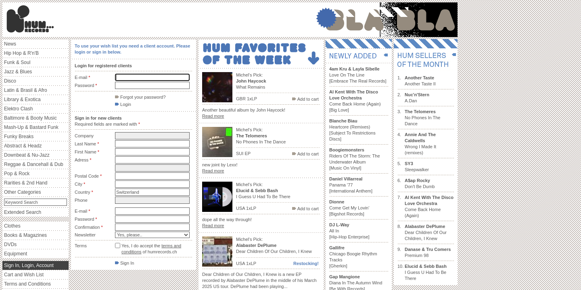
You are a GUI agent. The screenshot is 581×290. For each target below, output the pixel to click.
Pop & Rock (16, 173)
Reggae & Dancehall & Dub (33, 164)
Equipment (15, 254)
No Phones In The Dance (422, 117)
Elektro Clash (18, 109)
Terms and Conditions (27, 284)
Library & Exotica (22, 99)
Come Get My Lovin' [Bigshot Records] (349, 207)
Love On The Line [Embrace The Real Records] (358, 74)
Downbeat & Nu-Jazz (27, 155)
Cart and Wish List (24, 275)
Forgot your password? (140, 97)
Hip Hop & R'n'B (21, 53)
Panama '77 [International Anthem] (350, 184)
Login (123, 104)
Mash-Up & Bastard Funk (31, 127)
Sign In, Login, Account (29, 265)
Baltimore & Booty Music (30, 118)
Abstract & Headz (23, 146)
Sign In (124, 263)
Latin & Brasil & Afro (25, 90)
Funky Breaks (18, 136)
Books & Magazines (25, 235)
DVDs (10, 244)
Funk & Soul (17, 62)
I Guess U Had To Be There (426, 272)
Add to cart (305, 99)
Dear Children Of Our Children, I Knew (426, 232)
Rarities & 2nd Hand (25, 183)
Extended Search (22, 212)
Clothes (12, 226)
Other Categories (22, 192)
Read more (213, 116)
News (10, 44)
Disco (10, 81)
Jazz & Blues (18, 72)
